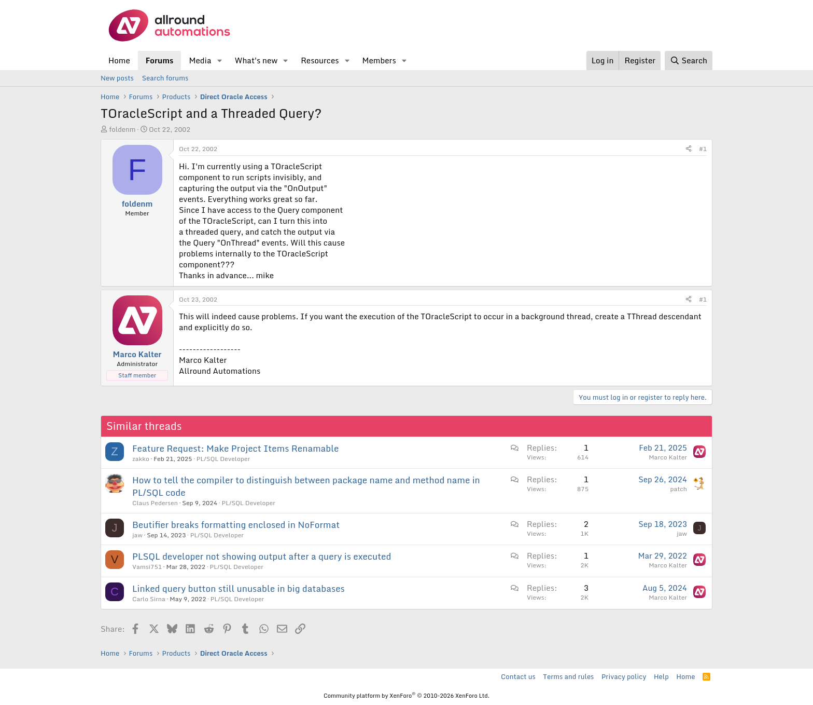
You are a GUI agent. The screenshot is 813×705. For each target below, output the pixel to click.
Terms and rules (568, 676)
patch (678, 489)
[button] (219, 60)
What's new (255, 60)
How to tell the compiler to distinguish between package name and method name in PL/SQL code (306, 486)
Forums (160, 60)
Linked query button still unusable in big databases (238, 588)
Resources (320, 60)
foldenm (122, 129)
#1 (703, 149)
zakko (140, 459)
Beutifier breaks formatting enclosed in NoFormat (236, 525)
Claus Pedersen (155, 503)
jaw (137, 535)
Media (200, 60)
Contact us (518, 676)
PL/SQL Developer (223, 459)
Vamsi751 (147, 567)
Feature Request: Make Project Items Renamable (235, 448)
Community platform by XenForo (406, 695)
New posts (117, 78)
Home (119, 60)
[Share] (688, 149)
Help (661, 676)
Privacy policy (623, 676)
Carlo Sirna (148, 599)
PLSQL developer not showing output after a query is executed (261, 556)
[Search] (688, 60)
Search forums (165, 78)
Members (379, 60)
